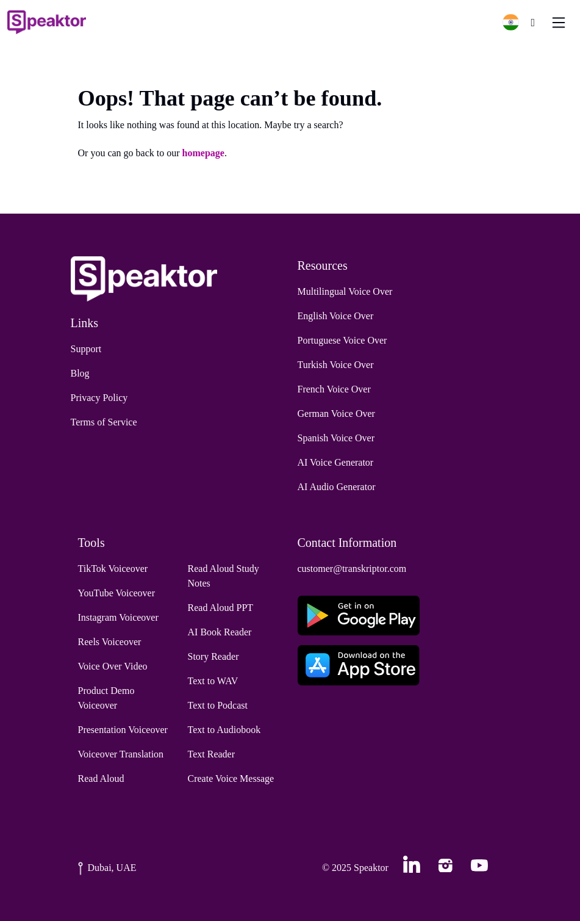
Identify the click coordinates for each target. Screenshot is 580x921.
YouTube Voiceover (117, 593)
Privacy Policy (99, 397)
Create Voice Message (231, 778)
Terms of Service (104, 422)
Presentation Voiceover (123, 729)
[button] (516, 22)
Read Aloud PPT (221, 607)
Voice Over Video (113, 666)
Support (86, 349)
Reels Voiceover (109, 642)
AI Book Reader (220, 632)
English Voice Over (336, 316)
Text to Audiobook (224, 729)
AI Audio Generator (337, 487)
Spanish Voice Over (336, 438)
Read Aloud (101, 778)
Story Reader (213, 656)
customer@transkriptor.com (352, 568)
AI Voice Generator (336, 462)
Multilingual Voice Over (345, 291)
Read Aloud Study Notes (223, 575)
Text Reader (211, 754)
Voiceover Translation (121, 754)
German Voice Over (336, 413)
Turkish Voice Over (336, 364)
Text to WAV (213, 681)
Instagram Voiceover (118, 617)
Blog (80, 373)
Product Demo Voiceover (106, 697)
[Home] (46, 22)
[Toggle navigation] (559, 22)
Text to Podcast (218, 705)
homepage (203, 153)
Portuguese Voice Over (342, 340)
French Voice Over (334, 389)
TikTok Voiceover (113, 568)
